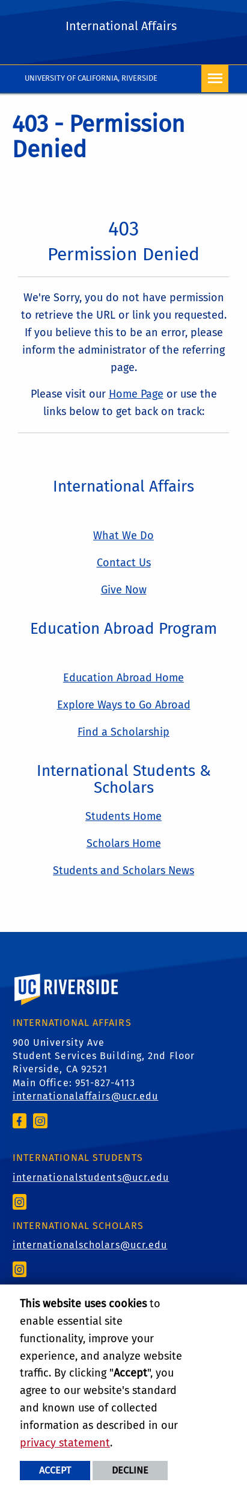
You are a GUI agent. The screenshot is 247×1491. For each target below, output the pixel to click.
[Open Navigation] (214, 78)
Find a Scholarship (123, 732)
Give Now (124, 589)
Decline (130, 1470)
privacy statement (65, 1442)
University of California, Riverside (91, 78)
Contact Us (124, 562)
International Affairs (121, 26)
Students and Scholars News (123, 870)
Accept (55, 1470)
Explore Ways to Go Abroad (124, 704)
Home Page (136, 394)
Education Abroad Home (123, 677)
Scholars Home (124, 843)
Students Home (123, 816)
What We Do (123, 535)
